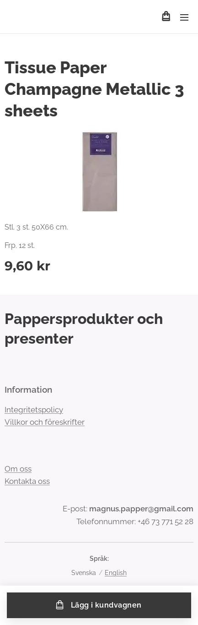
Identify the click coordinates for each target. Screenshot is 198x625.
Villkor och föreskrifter (45, 422)
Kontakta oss (27, 481)
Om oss (18, 468)
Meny (184, 17)
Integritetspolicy (34, 409)
